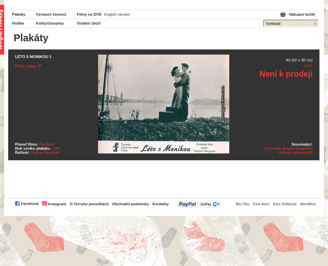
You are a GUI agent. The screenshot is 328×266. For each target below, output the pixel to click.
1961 (56, 148)
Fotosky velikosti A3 (296, 152)
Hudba (18, 23)
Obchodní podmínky (130, 204)
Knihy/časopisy (50, 23)
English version (117, 14)
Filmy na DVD (89, 14)
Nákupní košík (302, 14)
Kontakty (160, 204)
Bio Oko (242, 204)
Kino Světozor (285, 204)
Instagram (57, 204)
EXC (309, 66)
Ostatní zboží (89, 23)
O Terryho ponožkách (89, 204)
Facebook (30, 204)
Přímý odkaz (25, 66)
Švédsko (46, 144)
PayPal (199, 204)
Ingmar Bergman (45, 152)
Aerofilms (308, 204)
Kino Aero (261, 204)
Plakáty (18, 14)
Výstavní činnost (51, 14)
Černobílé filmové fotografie (288, 148)
